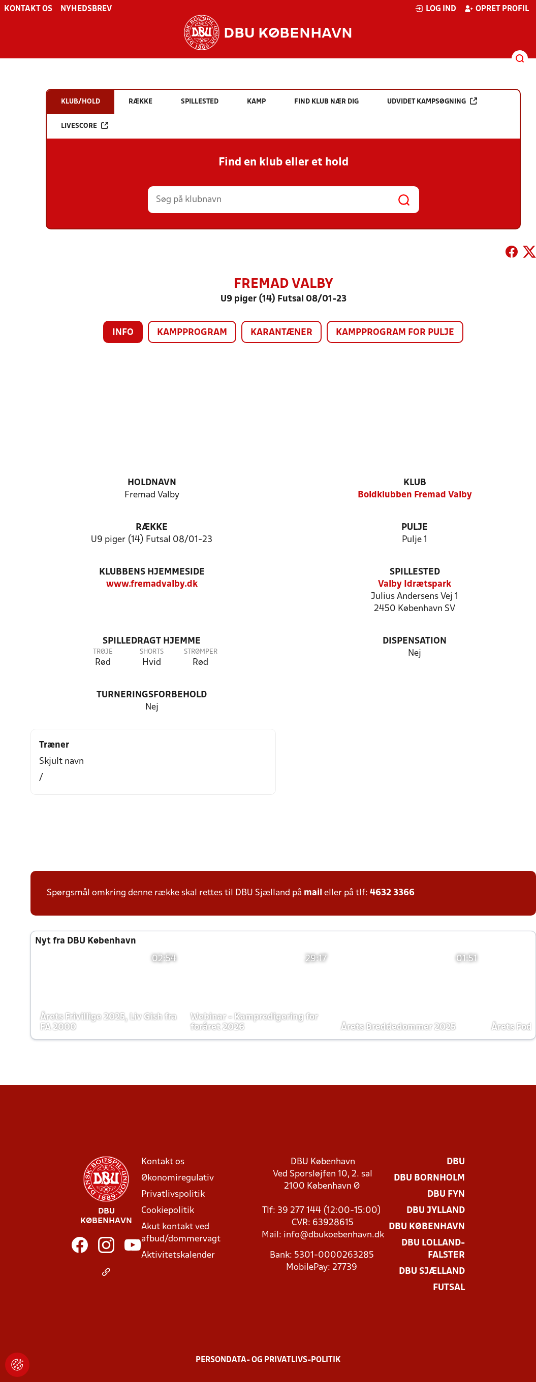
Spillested (415, 572)
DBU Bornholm (429, 1178)
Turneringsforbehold (152, 695)
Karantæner (281, 332)
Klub (414, 483)
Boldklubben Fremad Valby (415, 495)
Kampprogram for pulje (395, 332)
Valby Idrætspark (414, 584)
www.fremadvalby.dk (152, 584)
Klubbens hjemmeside (152, 572)
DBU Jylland (435, 1210)
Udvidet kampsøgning (432, 101)
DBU (456, 1162)
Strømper (200, 652)
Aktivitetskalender (178, 1255)
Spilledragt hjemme (152, 641)
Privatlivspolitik (173, 1194)
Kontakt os (28, 9)
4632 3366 (392, 893)
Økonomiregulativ (177, 1178)
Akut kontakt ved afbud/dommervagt (180, 1233)
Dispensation (415, 641)
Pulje (414, 527)
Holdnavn (152, 483)
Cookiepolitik (167, 1210)
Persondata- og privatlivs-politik (268, 1360)
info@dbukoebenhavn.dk (333, 1235)
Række (152, 527)
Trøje (103, 652)
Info (123, 332)
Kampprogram (192, 332)
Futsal (449, 1288)
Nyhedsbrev (86, 9)
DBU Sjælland (432, 1271)
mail (313, 893)
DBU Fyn (446, 1194)
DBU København (427, 1227)
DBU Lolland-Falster (433, 1249)
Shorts (152, 652)
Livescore (84, 125)
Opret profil (496, 8)
